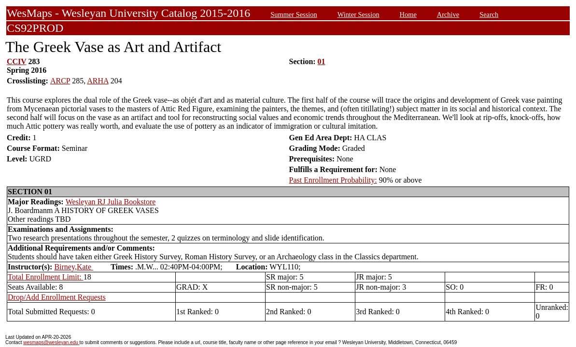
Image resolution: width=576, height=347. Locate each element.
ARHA (97, 81)
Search (488, 14)
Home (408, 14)
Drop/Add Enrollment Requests (57, 297)
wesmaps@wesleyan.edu (51, 342)
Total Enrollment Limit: (46, 277)
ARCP (60, 81)
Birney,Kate (73, 267)
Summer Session (293, 14)
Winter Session (358, 14)
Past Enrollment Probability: (333, 180)
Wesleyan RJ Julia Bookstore (111, 202)
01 (321, 61)
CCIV (17, 61)
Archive (448, 14)
